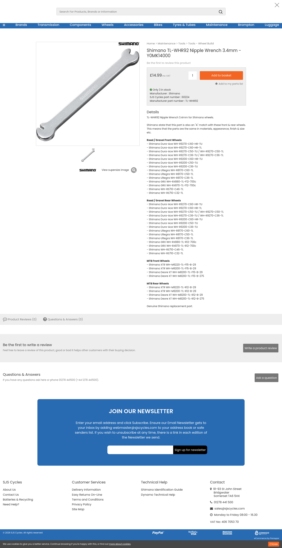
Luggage (272, 24)
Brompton (246, 24)
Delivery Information (86, 490)
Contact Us (11, 495)
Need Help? (11, 504)
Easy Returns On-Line (87, 495)
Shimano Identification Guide (162, 490)
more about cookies (120, 543)
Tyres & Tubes (184, 24)
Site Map (78, 509)
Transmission (48, 24)
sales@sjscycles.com (229, 508)
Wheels (107, 24)
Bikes (158, 24)
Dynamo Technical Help (158, 495)
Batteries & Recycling (18, 499)
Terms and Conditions (88, 499)
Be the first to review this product (169, 63)
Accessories (133, 24)
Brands (21, 24)
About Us (9, 490)
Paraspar (274, 538)
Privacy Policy (81, 504)
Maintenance (217, 24)
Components (80, 24)
